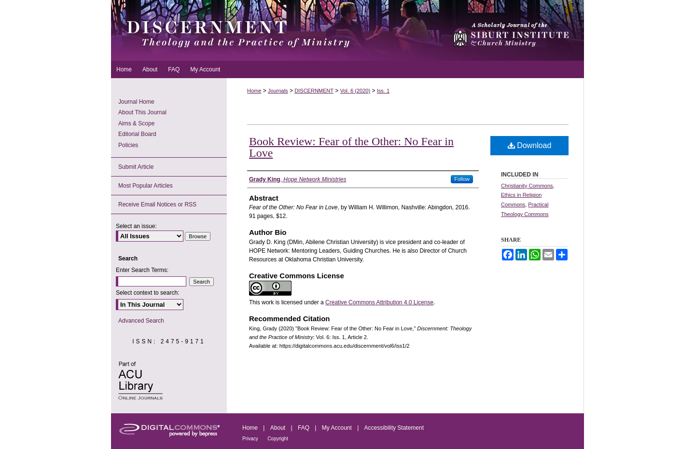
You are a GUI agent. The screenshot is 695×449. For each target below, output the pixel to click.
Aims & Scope (136, 123)
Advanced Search (141, 320)
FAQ (303, 427)
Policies (128, 145)
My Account (337, 427)
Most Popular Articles (145, 185)
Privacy (250, 438)
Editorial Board (137, 134)
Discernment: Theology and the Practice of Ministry (277, 30)
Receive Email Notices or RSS (157, 204)
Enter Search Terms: (142, 270)
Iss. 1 (383, 91)
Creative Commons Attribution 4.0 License (379, 302)
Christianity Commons (527, 186)
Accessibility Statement (394, 427)
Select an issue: (136, 226)
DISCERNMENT (314, 91)
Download (530, 145)
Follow (462, 179)
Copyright (277, 438)
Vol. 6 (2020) (355, 91)
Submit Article (135, 166)
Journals (278, 91)
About (277, 427)
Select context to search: (147, 292)
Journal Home (136, 101)
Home (254, 91)
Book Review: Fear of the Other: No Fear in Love (351, 147)
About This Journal (142, 112)
